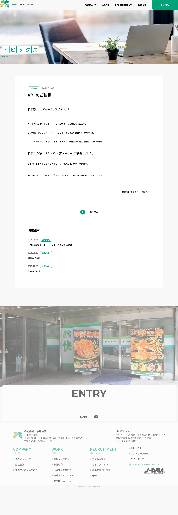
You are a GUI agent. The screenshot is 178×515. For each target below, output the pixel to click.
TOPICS (142, 5)
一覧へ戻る (94, 211)
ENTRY (165, 5)
